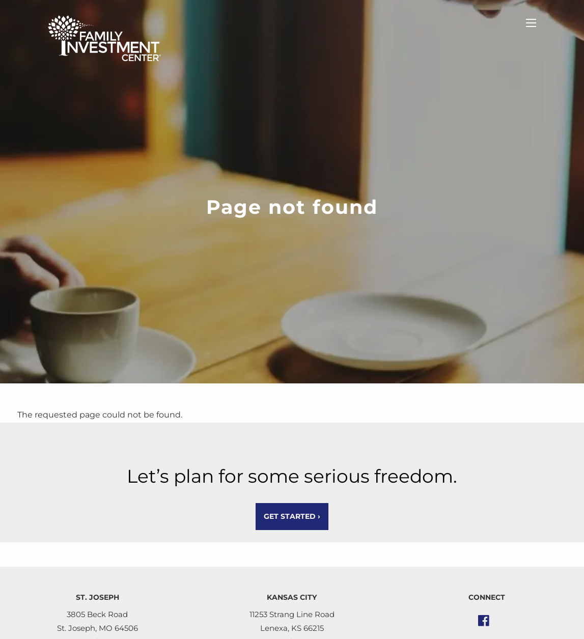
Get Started (292, 516)
